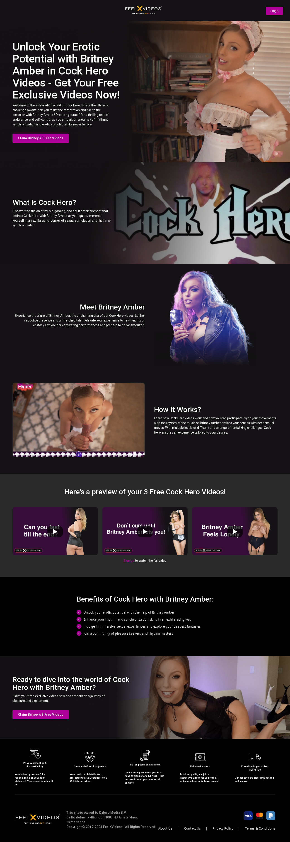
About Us (165, 828)
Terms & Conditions (260, 828)
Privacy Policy (223, 828)
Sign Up (128, 560)
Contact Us (192, 828)
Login (274, 11)
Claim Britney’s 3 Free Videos (40, 138)
